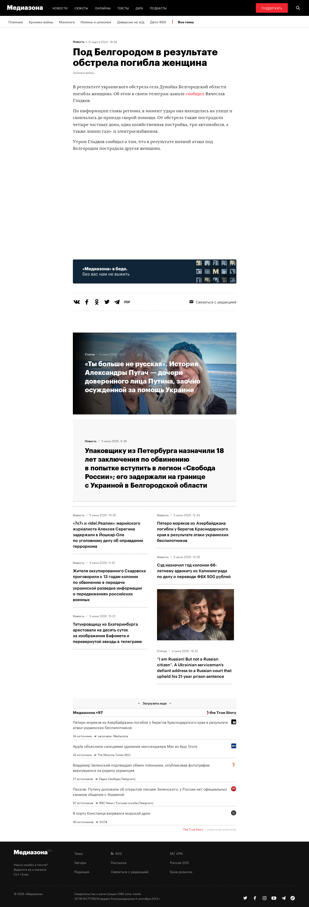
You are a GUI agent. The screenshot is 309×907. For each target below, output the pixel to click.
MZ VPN (176, 853)
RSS (116, 853)
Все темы (186, 22)
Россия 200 (179, 862)
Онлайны (103, 8)
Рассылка (118, 862)
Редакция (81, 871)
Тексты (123, 8)
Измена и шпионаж (96, 21)
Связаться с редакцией (212, 301)
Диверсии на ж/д (130, 21)
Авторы (80, 862)
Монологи (67, 21)
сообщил (195, 94)
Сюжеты (81, 8)
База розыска (181, 871)
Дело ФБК (158, 21)
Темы (78, 853)
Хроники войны (41, 21)
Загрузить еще (155, 703)
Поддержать (272, 8)
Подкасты (158, 8)
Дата (139, 8)
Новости (60, 8)
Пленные (15, 21)
